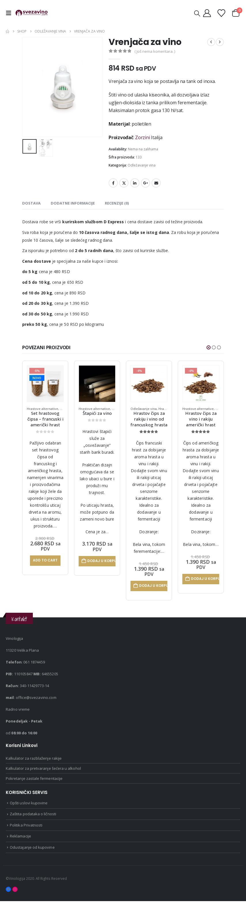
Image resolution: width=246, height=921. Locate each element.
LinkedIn (134, 183)
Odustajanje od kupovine (32, 867)
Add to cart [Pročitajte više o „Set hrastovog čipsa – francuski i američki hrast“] (97, 560)
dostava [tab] (31, 203)
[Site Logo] (32, 13)
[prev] (211, 42)
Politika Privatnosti (26, 845)
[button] (10, 13)
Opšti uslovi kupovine (29, 822)
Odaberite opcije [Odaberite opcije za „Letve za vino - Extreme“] (47, 608)
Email (156, 183)
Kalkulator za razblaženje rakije (34, 778)
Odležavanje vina (142, 165)
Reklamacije (20, 855)
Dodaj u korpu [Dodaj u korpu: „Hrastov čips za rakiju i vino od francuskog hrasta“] (205, 585)
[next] (220, 42)
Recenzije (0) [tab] (117, 203)
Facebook (113, 183)
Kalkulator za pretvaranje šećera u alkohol (43, 788)
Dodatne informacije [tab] (73, 203)
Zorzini (142, 137)
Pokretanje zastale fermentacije (34, 798)
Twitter (123, 183)
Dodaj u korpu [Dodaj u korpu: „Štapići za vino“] (153, 560)
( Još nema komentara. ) (155, 51)
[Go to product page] (45, 384)
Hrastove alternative (42, 408)
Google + (145, 183)
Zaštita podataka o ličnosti (33, 833)
